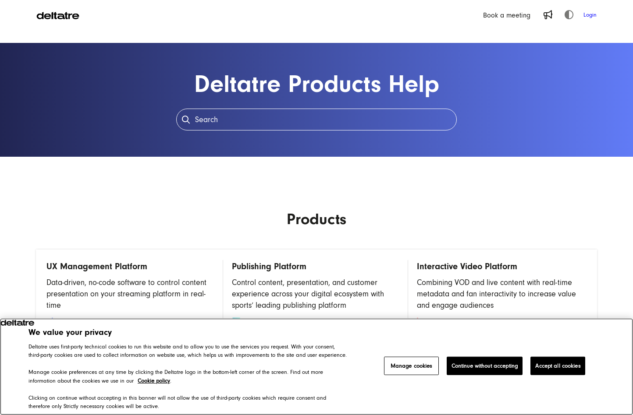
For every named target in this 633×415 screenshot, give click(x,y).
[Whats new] (548, 15)
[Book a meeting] (506, 15)
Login (590, 14)
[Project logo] (58, 15)
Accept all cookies (557, 365)
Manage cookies (411, 365)
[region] (316, 366)
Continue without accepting (485, 365)
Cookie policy (154, 380)
